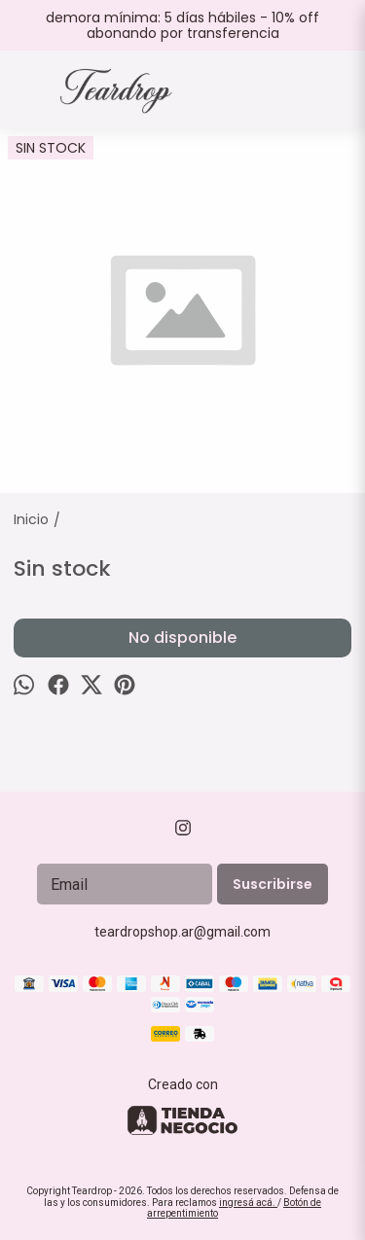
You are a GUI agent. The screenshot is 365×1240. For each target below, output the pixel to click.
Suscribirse (272, 884)
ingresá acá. (248, 1202)
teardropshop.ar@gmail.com (182, 931)
